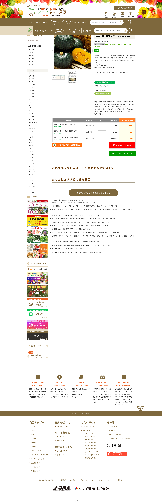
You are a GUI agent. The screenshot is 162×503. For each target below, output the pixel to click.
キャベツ (31, 79)
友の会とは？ (61, 436)
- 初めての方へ (88, 434)
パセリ (31, 157)
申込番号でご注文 (62, 426)
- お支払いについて (90, 446)
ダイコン (31, 111)
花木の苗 (34, 443)
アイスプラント (33, 50)
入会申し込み (61, 441)
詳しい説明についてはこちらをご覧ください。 (97, 245)
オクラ (31, 64)
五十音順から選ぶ (34, 45)
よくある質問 (112, 426)
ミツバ (31, 181)
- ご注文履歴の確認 (90, 458)
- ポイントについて (90, 443)
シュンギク (32, 96)
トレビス (31, 137)
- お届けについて (89, 437)
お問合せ (122, 16)
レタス (31, 189)
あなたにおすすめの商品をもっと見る (93, 192)
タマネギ (31, 117)
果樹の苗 (34, 447)
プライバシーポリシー (87, 480)
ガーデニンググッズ (37, 459)
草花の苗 (34, 439)
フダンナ (31, 166)
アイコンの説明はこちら (102, 91)
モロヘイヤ (32, 186)
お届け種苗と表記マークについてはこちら (65, 249)
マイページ (86, 430)
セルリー (31, 102)
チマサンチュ (33, 122)
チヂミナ (31, 120)
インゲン (31, 53)
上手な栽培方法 (62, 451)
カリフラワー (33, 76)
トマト (31, 134)
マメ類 (31, 175)
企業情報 (120, 480)
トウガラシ (32, 131)
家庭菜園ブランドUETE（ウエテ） (119, 439)
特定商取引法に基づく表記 (47, 480)
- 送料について (88, 440)
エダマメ (31, 56)
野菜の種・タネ (33, 41)
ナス (30, 140)
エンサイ (31, 58)
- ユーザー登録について (91, 455)
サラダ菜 (31, 93)
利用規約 (63, 480)
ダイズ (31, 114)
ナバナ (31, 143)
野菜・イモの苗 (36, 451)
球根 (32, 434)
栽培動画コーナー (62, 455)
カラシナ (31, 73)
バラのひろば (35, 467)
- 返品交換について (90, 449)
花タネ (33, 430)
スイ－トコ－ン (33, 99)
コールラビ (32, 85)
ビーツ (31, 160)
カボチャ (31, 70)
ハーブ (31, 152)
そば (30, 105)
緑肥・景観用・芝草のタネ (39, 455)
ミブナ (31, 184)
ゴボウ (31, 88)
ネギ (30, 149)
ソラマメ (31, 108)
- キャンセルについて (91, 452)
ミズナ (31, 178)
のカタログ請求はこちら (38, 269)
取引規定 (73, 480)
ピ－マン (31, 163)
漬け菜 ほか (33, 128)
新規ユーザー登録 (88, 426)
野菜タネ (34, 426)
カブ (30, 67)
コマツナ (31, 91)
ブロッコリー (33, 169)
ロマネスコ (32, 192)
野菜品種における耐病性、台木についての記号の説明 (68, 252)
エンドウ (31, 61)
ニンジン (31, 146)
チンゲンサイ (33, 125)
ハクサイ (31, 154)
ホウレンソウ (33, 172)
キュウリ (31, 82)
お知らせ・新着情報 (114, 434)
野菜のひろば (35, 463)
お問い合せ (112, 430)
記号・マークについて (106, 480)
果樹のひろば (35, 471)
